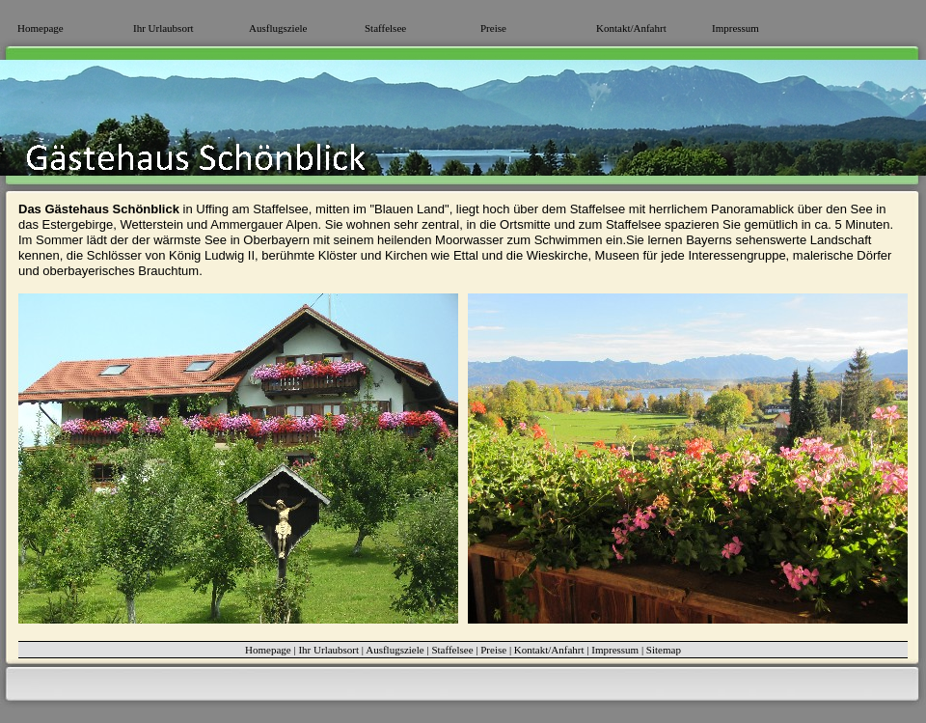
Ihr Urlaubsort (163, 28)
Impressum (735, 28)
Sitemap (663, 649)
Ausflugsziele (278, 28)
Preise (493, 28)
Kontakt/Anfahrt (631, 28)
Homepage (40, 28)
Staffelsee (385, 28)
